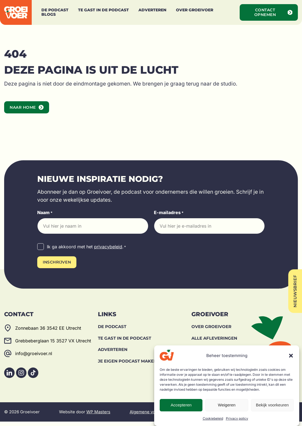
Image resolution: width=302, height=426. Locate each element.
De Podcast (112, 331)
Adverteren (112, 353)
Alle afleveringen (214, 342)
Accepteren (181, 405)
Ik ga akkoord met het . (86, 251)
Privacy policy (237, 418)
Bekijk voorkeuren (272, 405)
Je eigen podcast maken (127, 365)
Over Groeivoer (211, 331)
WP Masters (98, 416)
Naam (45, 217)
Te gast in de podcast (124, 342)
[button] (291, 355)
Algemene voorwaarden (153, 416)
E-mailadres (169, 217)
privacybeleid (108, 251)
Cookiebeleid (213, 418)
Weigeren (227, 405)
